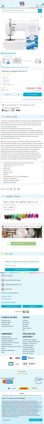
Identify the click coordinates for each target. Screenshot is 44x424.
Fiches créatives (27, 328)
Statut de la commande (29, 351)
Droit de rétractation (6, 344)
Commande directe (6, 337)
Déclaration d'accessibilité (8, 350)
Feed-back (32, 306)
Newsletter (25, 326)
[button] (2, 34)
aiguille (2, 134)
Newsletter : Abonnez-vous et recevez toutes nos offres (22, 262)
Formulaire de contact (11, 306)
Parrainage (25, 324)
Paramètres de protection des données (11, 346)
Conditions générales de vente (9, 339)
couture (8, 126)
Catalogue (25, 320)
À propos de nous (5, 320)
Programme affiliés (6, 322)
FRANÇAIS (22, 406)
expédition (40, 89)
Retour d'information (28, 353)
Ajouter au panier (32, 94)
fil (24, 149)
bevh (13, 378)
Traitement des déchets (7, 326)
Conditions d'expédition (7, 340)
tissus (32, 141)
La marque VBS (5, 324)
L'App (2, 352)
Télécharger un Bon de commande (10, 342)
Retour (3, 348)
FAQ (24, 330)
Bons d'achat (26, 322)
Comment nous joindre (28, 349)
